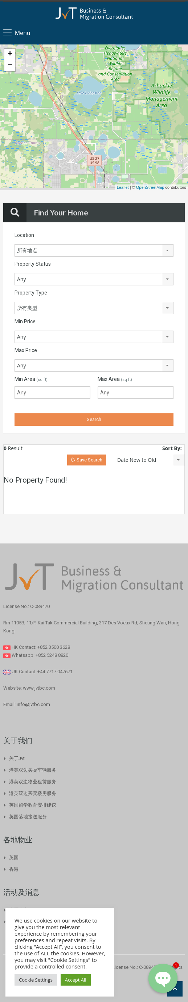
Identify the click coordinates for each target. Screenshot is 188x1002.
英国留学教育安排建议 (32, 805)
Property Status (33, 264)
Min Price (25, 321)
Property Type (31, 293)
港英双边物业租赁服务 (32, 781)
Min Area (31, 379)
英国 (14, 857)
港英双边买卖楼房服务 (32, 793)
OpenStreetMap (150, 187)
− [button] (10, 65)
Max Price (26, 350)
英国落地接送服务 (28, 816)
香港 (14, 869)
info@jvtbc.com (33, 704)
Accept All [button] (75, 979)
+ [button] (10, 54)
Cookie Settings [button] (36, 979)
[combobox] (94, 250)
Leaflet (123, 187)
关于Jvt (17, 758)
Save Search (86, 460)
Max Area (115, 379)
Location (24, 235)
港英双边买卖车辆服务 (32, 770)
